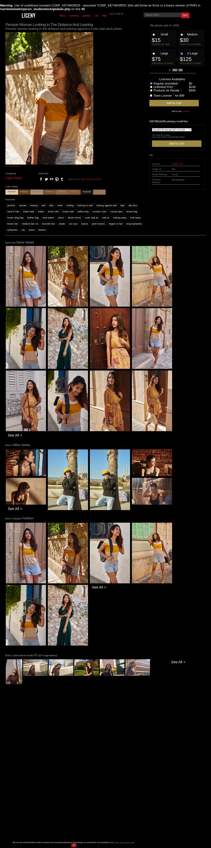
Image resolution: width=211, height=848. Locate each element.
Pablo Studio (13, 178)
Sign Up (119, 14)
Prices (31, 796)
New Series (53, 791)
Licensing (74, 15)
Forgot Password (104, 793)
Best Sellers (53, 793)
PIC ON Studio (102, 828)
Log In (112, 14)
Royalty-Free (177, 164)
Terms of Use (74, 788)
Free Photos (53, 799)
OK (74, 845)
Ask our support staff (137, 805)
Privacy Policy (74, 791)
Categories (52, 796)
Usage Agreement (76, 796)
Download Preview (12, 166)
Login (98, 788)
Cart (96, 15)
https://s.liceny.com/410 (91, 179)
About (62, 15)
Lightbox (86, 15)
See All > (15, 435)
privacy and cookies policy (124, 842)
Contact (32, 793)
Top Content (53, 788)
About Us (33, 788)
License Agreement (77, 799)
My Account (101, 796)
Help (104, 15)
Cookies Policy (75, 793)
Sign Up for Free (103, 791)
